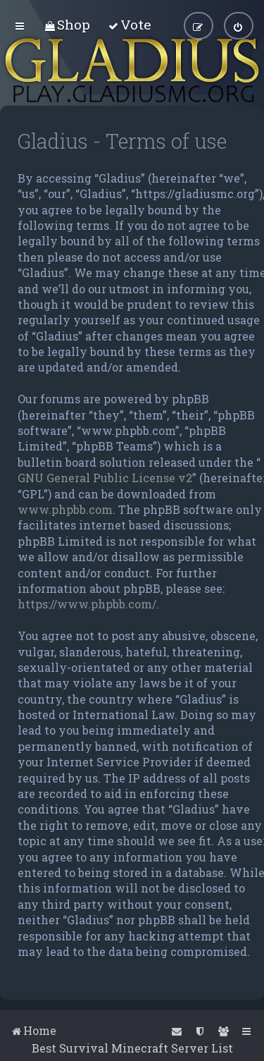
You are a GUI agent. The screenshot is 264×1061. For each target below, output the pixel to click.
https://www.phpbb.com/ (87, 603)
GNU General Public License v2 (105, 477)
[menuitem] (67, 24)
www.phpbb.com (65, 509)
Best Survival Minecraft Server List (132, 1048)
